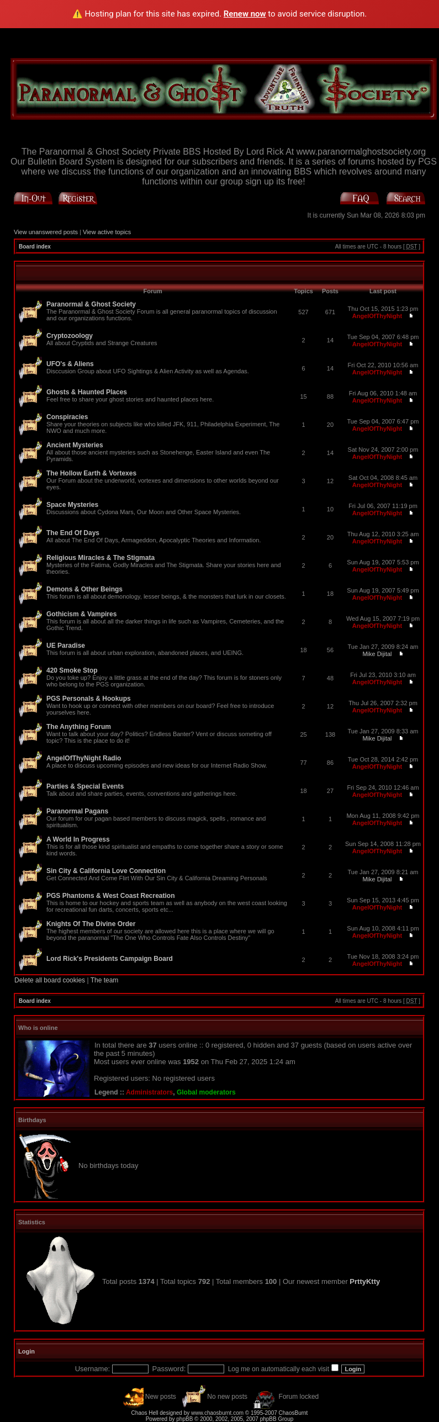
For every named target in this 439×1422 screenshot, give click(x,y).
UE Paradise (65, 645)
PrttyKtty (365, 1281)
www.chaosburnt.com (217, 1413)
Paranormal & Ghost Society (91, 304)
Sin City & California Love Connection (106, 871)
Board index (35, 247)
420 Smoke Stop (72, 670)
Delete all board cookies (49, 980)
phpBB (184, 1419)
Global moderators (206, 1092)
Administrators (149, 1092)
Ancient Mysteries (74, 445)
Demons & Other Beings (84, 589)
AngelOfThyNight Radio (83, 758)
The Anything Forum (78, 727)
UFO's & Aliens (70, 364)
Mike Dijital (377, 654)
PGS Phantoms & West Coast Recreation (110, 896)
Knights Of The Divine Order (90, 924)
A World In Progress (78, 839)
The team (105, 980)
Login (26, 1351)
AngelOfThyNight (377, 316)
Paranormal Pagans (77, 811)
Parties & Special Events (85, 786)
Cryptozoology (69, 336)
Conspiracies (67, 417)
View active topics (107, 232)
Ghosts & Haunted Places (86, 392)
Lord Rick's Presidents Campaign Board (109, 959)
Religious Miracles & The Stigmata (100, 558)
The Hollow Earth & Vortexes (91, 473)
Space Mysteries (72, 505)
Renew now (245, 14)
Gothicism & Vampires (81, 614)
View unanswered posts (46, 232)
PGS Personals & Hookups (88, 698)
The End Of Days (72, 533)
